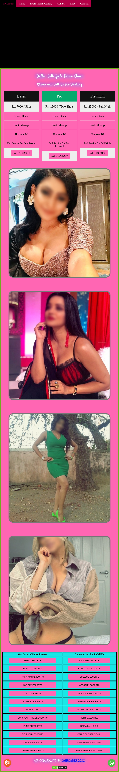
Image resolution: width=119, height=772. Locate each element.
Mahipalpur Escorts (89, 701)
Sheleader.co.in (73, 760)
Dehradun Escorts (32, 734)
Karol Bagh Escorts (89, 693)
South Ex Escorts (33, 701)
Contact (84, 3)
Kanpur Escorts (33, 742)
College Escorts (89, 677)
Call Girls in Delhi (89, 660)
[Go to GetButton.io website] (112, 769)
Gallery (61, 3)
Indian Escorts (32, 660)
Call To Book (21, 153)
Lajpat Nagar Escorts (89, 709)
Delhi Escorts (33, 693)
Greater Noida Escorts (89, 750)
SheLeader (8, 3)
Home (22, 3)
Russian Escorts (32, 669)
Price (72, 3)
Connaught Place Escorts (33, 718)
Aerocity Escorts (89, 685)
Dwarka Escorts (32, 685)
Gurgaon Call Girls (89, 669)
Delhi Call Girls (89, 718)
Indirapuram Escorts (89, 742)
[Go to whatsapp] (111, 763)
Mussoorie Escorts (33, 750)
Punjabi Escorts (32, 726)
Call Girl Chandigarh (89, 734)
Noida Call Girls (89, 726)
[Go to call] (7, 763)
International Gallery (41, 3)
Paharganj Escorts (33, 677)
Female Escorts (33, 709)
